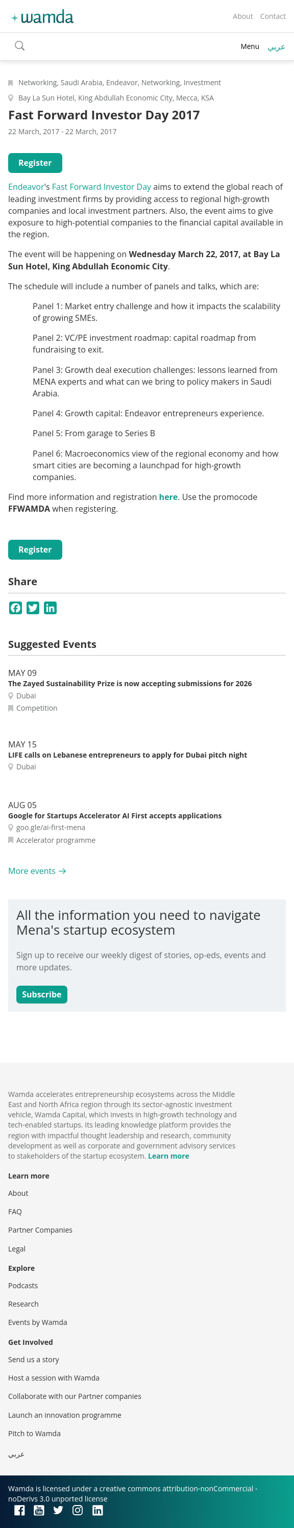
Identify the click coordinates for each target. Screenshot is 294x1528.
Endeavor (26, 186)
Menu (249, 46)
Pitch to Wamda (34, 1433)
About (243, 16)
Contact (273, 16)
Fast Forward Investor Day (101, 186)
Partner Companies (40, 1230)
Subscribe (41, 994)
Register (35, 162)
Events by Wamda (37, 1322)
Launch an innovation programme (64, 1415)
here (168, 497)
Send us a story (33, 1359)
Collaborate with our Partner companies (74, 1396)
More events (32, 870)
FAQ (15, 1211)
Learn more (168, 1156)
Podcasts (23, 1285)
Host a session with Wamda (54, 1378)
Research (23, 1304)
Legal (17, 1249)
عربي (276, 46)
